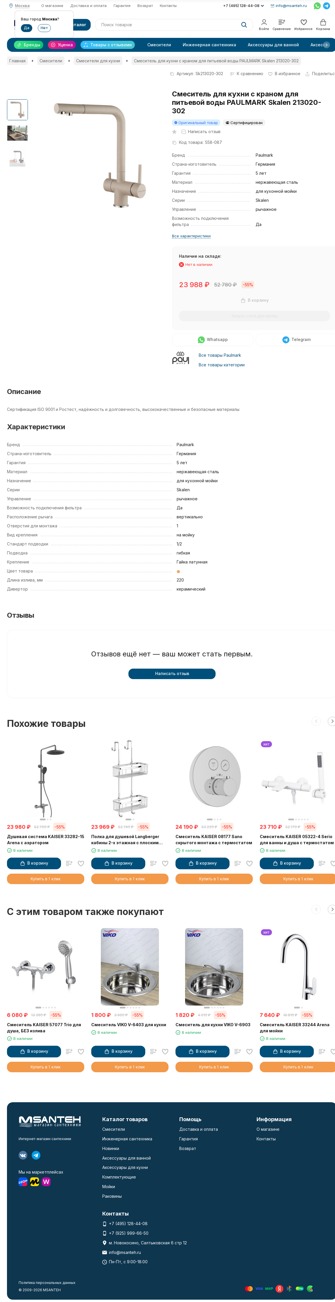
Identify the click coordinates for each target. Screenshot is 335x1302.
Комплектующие (119, 1176)
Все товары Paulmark (220, 355)
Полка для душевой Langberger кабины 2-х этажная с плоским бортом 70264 (125, 840)
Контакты (168, 5)
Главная (17, 60)
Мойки (108, 1186)
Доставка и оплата (88, 5)
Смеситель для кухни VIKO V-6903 (212, 1024)
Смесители (159, 44)
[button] (326, 44)
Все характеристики (191, 236)
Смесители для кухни (98, 60)
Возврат (145, 5)
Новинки (110, 1148)
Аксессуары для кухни (125, 1167)
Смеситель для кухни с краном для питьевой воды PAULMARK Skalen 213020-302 (216, 60)
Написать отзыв (172, 673)
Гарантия (122, 5)
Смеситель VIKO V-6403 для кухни (128, 1024)
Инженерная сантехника (209, 44)
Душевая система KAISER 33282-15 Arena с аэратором (45, 839)
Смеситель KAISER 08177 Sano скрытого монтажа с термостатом (213, 839)
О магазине (52, 5)
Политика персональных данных (47, 1282)
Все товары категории (222, 364)
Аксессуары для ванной (273, 44)
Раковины (112, 1196)
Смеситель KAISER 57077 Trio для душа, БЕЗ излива (44, 1027)
